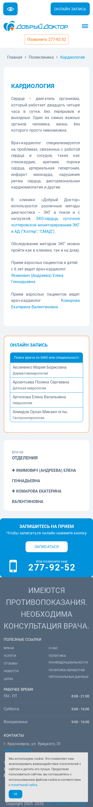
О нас (53, 648)
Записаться (46, 547)
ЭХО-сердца (47, 218)
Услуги (10, 656)
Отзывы (10, 663)
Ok (15, 794)
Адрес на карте (17, 750)
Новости (11, 671)
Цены (8, 679)
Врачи (9, 648)
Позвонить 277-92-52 (46, 39)
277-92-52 (52, 567)
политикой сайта (24, 785)
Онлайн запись (70, 9)
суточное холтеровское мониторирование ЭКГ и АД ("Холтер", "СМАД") (45, 225)
